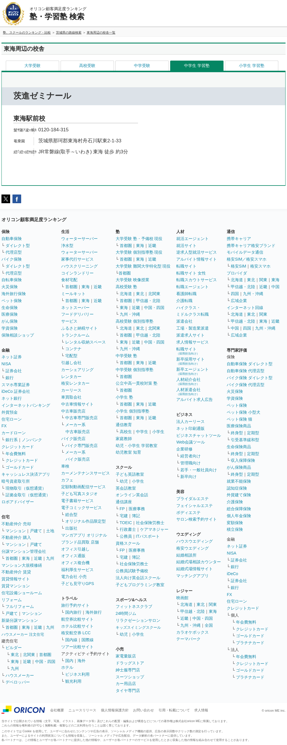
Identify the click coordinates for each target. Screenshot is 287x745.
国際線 (87, 639)
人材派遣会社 (188, 391)
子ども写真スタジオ (79, 493)
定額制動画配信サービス (83, 486)
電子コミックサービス (81, 507)
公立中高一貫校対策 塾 (136, 383)
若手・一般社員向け (198, 470)
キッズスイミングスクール (138, 627)
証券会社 (14, 370)
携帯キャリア (239, 238)
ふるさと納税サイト (79, 328)
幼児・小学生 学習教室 (136, 445)
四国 (235, 293)
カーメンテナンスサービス (85, 473)
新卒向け (188, 476)
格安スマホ (260, 266)
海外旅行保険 (13, 293)
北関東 (29, 654)
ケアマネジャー (154, 529)
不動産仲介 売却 (16, 524)
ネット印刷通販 (190, 428)
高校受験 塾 (126, 286)
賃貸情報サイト (15, 579)
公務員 (126, 536)
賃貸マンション (15, 586)
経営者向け (190, 456)
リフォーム (11, 599)
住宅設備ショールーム (21, 592)
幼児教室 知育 (128, 452)
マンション (16, 530)
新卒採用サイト (190, 361)
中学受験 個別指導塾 (134, 369)
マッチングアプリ (192, 575)
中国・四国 (45, 661)
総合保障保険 (239, 508)
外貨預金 (9, 412)
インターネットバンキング (25, 405)
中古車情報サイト (77, 404)
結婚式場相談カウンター (198, 561)
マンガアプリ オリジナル (84, 535)
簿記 (136, 515)
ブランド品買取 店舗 (80, 542)
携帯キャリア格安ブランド (251, 245)
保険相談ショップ (17, 335)
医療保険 (9, 314)
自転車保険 (11, 279)
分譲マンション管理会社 (23, 551)
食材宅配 (69, 279)
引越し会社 (71, 362)
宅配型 (71, 355)
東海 (26, 558)
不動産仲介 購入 (16, 537)
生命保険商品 (239, 446)
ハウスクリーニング (79, 266)
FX (4, 426)
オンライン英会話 (132, 495)
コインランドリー (77, 273)
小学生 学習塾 (251, 65)
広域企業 (239, 300)
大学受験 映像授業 (132, 279)
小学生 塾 (124, 397)
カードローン (13, 432)
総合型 (71, 514)
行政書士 (128, 529)
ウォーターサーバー (79, 238)
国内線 (71, 639)
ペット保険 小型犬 (243, 412)
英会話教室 (126, 488)
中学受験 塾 (126, 355)
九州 (50, 558)
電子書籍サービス (77, 500)
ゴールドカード (20, 467)
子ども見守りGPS (77, 583)
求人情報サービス (192, 342)
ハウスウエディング (194, 541)
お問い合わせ (143, 710)
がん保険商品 (239, 467)
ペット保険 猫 (239, 419)
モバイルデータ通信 (245, 252)
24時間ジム (126, 613)
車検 (65, 466)
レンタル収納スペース (85, 342)
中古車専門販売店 (81, 417)
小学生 (158, 431)
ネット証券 (11, 357)
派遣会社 (184, 321)
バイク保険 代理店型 (245, 384)
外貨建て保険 (239, 495)
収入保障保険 (243, 460)
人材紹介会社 (188, 381)
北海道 (126, 293)
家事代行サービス (77, 259)
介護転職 (184, 300)
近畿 (38, 558)
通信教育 (124, 424)
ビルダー (14, 647)
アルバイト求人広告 (194, 399)
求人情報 (201, 710)
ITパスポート (148, 536)
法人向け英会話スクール (138, 577)
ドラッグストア (130, 663)
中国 (275, 286)
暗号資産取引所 (15, 481)
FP (122, 508)
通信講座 (124, 501)
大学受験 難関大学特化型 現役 (143, 266)
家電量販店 (126, 656)
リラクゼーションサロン (138, 620)
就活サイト (186, 245)
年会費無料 (16, 453)
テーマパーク (188, 639)
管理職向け (190, 463)
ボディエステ (188, 512)
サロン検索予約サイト (196, 519)
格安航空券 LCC (76, 632)
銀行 (10, 377)
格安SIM (238, 266)
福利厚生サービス (77, 569)
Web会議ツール (190, 442)
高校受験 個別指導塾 (134, 321)
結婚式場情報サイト (194, 568)
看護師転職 (186, 293)
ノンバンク (32, 439)
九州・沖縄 (130, 314)
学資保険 (9, 328)
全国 (209, 625)
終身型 (237, 432)
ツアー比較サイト (77, 646)
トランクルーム (75, 335)
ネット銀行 (11, 398)
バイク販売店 (73, 438)
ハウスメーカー (20, 675)
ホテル (67, 667)
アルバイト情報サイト (196, 259)
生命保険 (9, 307)
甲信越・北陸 (148, 300)
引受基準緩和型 (245, 439)
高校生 (126, 431)
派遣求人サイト (190, 335)
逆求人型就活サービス (196, 252)
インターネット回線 (245, 307)
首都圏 (12, 558)
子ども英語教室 (130, 474)
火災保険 (9, 286)
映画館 (182, 597)
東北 (15, 654)
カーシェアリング (77, 369)
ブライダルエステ (192, 498)
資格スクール (128, 543)
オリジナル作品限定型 (85, 521)
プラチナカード (250, 642)
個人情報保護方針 (115, 710)
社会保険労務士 (150, 522)
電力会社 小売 (74, 576)
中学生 (142, 431)
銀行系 (12, 439)
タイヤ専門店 (128, 690)
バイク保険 (11, 259)
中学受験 (142, 65)
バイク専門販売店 (81, 445)
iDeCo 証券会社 (15, 391)
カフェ (67, 480)
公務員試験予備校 (132, 570)
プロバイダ (237, 273)
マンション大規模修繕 (21, 565)
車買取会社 (71, 397)
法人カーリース (190, 421)
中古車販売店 (73, 411)
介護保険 (235, 501)
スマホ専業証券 (15, 384)
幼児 (124, 481)
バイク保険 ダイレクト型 (250, 377)
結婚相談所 (186, 555)
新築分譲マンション (19, 620)
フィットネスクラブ (134, 606)
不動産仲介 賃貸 (16, 572)
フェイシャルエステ (194, 505)
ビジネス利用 (77, 674)
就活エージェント (192, 238)
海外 (81, 660)
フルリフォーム (20, 606)
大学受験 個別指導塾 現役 (139, 252)
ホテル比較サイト (77, 626)
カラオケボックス (192, 632)
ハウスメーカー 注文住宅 (22, 634)
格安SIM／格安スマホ (246, 259)
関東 (213, 604)
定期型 (253, 432)
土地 (50, 530)
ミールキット (73, 293)
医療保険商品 (239, 426)
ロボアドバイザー (17, 501)
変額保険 (235, 522)
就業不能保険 (239, 481)
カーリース (71, 390)
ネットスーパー (75, 307)
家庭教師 (124, 438)
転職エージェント (192, 286)
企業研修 (184, 449)
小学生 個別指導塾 (132, 411)
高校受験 (87, 65)
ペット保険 (11, 300)
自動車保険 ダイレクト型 (250, 363)
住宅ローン (11, 419)
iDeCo (232, 573)
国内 (69, 660)
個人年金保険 (239, 515)
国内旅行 (73, 612)
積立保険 (235, 529)
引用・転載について (174, 710)
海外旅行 (94, 612)
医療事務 (137, 508)
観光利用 (73, 681)
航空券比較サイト (77, 619)
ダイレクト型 (18, 245)
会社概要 (57, 710)
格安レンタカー (75, 383)
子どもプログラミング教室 (140, 584)
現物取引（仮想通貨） (26, 488)
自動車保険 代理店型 (245, 370)
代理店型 (14, 252)
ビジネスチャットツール (198, 435)
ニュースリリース (82, 710)
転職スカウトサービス (196, 279)
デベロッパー (18, 682)
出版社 (71, 528)
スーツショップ (130, 677)
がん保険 (9, 321)
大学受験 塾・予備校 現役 (139, 238)
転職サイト (186, 266)
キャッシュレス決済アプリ (25, 474)
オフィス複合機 (75, 562)
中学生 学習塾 (197, 65)
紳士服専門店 (128, 670)
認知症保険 (237, 488)
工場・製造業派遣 (192, 328)
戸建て (36, 530)
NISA (6, 363)
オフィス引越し (75, 549)
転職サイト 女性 (191, 273)
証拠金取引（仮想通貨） (28, 495)
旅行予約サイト (75, 605)
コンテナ (73, 348)
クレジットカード (17, 446)
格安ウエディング (192, 548)
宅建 (124, 515)
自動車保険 (11, 238)
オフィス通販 (73, 555)
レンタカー (71, 376)
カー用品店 (126, 683)
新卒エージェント (192, 371)
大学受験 (32, 65)
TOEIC (126, 522)
